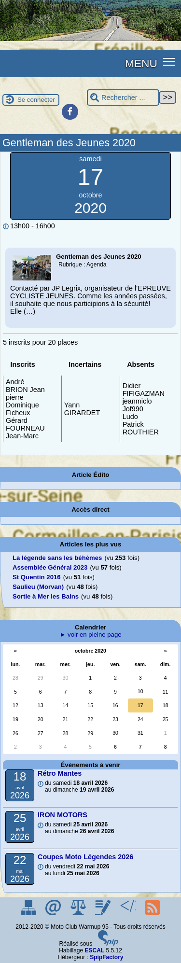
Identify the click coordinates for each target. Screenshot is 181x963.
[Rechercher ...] (123, 97)
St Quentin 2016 (37, 577)
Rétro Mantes (60, 773)
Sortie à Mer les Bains (46, 596)
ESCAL (95, 950)
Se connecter (36, 99)
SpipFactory (106, 957)
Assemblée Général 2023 (50, 567)
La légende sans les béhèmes (57, 557)
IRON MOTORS (62, 815)
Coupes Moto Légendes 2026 (85, 857)
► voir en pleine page (90, 634)
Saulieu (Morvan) (38, 586)
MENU (141, 63)
